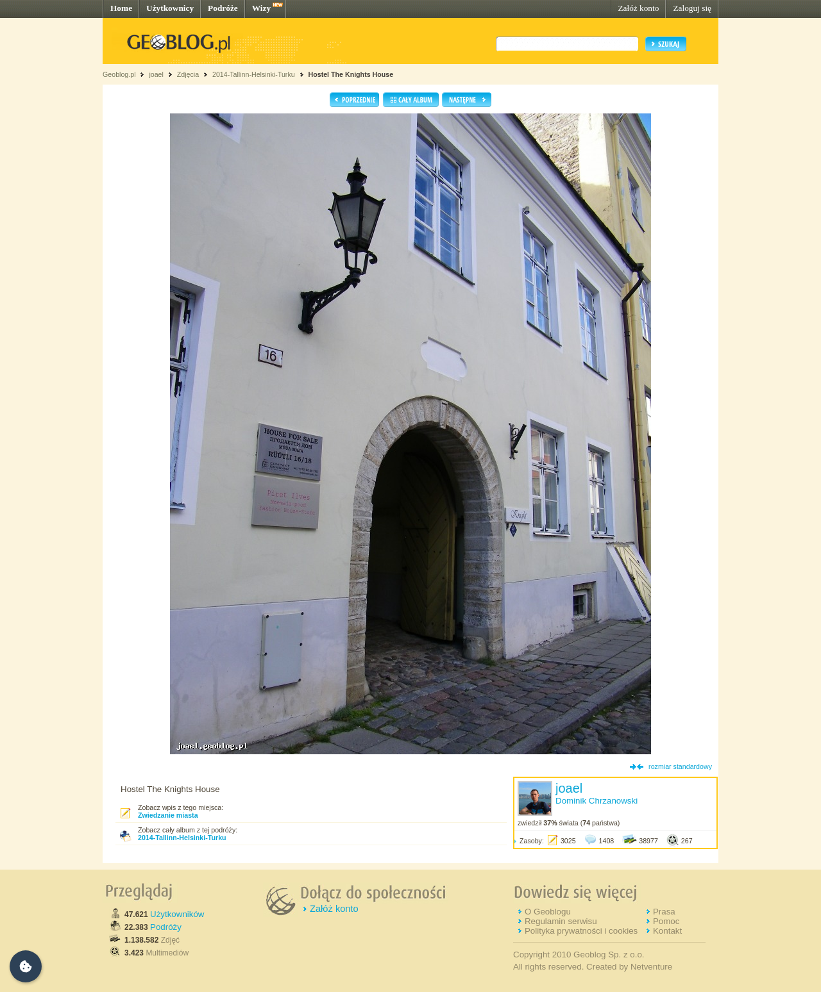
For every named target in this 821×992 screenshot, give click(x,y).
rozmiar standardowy (680, 766)
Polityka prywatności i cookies (581, 931)
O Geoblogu (548, 911)
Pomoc (666, 921)
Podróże (223, 8)
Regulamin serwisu (561, 921)
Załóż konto (638, 8)
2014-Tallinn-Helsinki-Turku (253, 74)
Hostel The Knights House (351, 74)
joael (156, 74)
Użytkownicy (170, 8)
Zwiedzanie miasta (168, 815)
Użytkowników (177, 914)
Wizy (261, 8)
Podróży (166, 927)
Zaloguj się (692, 8)
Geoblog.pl (119, 74)
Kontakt (667, 931)
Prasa (664, 911)
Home (121, 8)
